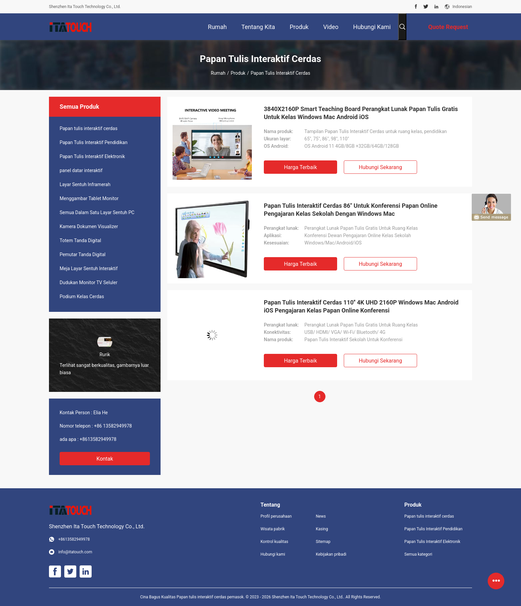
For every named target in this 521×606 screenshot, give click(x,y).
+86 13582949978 (113, 426)
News (321, 516)
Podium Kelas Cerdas (82, 296)
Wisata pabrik (272, 529)
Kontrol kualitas (274, 541)
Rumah (218, 73)
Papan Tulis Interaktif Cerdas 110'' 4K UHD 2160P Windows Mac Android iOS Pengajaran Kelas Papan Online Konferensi (361, 306)
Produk (238, 73)
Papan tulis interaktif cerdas (89, 128)
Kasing (322, 529)
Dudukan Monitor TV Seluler (88, 282)
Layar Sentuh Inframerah (85, 184)
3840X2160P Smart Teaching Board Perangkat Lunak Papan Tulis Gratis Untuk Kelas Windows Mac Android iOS (361, 112)
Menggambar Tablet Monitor (89, 198)
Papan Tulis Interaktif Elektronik (92, 156)
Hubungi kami (272, 554)
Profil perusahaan (276, 516)
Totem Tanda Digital (80, 240)
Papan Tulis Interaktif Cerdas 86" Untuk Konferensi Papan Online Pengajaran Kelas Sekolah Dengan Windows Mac (350, 209)
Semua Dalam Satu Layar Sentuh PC (97, 212)
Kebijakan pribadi (331, 554)
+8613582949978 (98, 439)
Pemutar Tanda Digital (83, 254)
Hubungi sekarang (380, 167)
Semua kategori (418, 554)
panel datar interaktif (81, 170)
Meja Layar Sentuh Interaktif (89, 268)
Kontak (105, 459)
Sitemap (323, 541)
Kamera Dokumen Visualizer (89, 226)
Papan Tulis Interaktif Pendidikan (94, 142)
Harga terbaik (300, 167)
